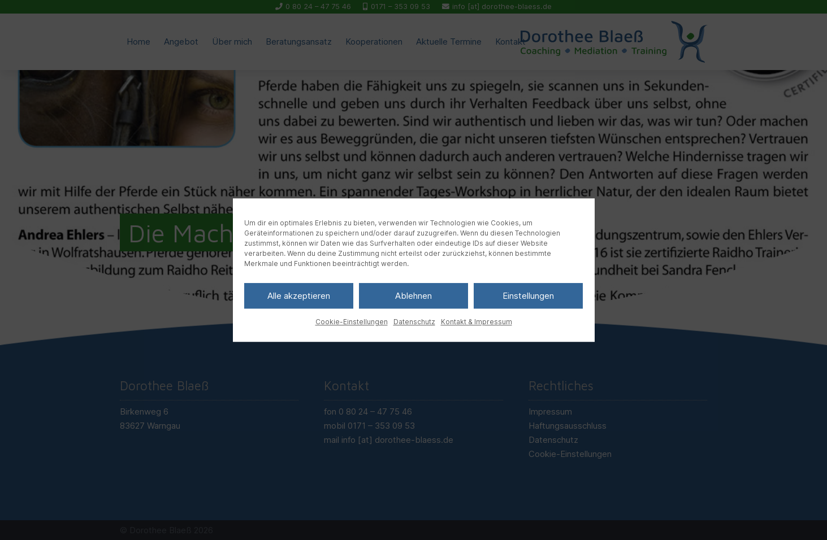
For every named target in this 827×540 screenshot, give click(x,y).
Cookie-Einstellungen (351, 321)
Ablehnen (413, 295)
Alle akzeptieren (298, 295)
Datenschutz (414, 321)
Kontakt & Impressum (476, 321)
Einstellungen (528, 295)
